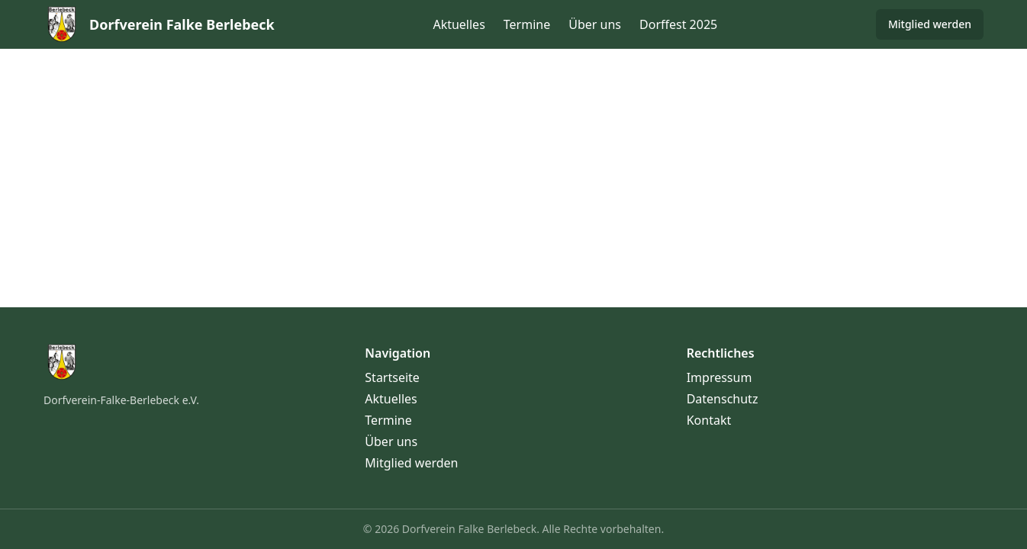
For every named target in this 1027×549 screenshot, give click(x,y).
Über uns (594, 24)
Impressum (719, 377)
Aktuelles (459, 24)
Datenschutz (722, 398)
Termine (527, 24)
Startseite (392, 377)
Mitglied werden (929, 24)
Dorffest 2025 (678, 24)
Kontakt (709, 420)
